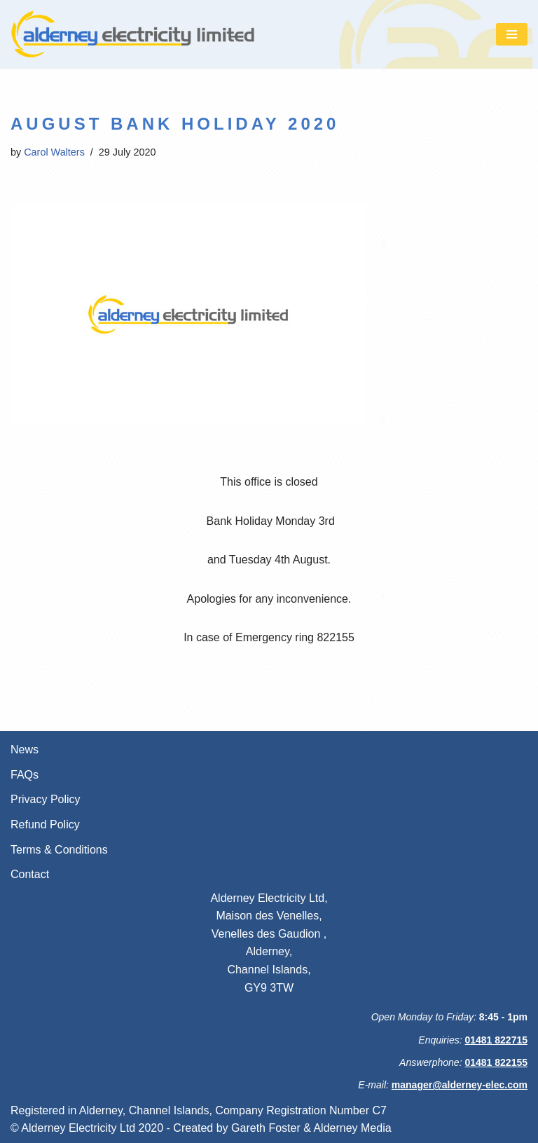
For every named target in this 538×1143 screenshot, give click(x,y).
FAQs (25, 775)
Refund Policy (45, 824)
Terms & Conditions (59, 850)
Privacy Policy (46, 799)
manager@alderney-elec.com (459, 1084)
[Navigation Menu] (511, 34)
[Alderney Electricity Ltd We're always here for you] (133, 34)
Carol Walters (54, 152)
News (25, 749)
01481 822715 (495, 1040)
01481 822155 (495, 1062)
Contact (30, 874)
